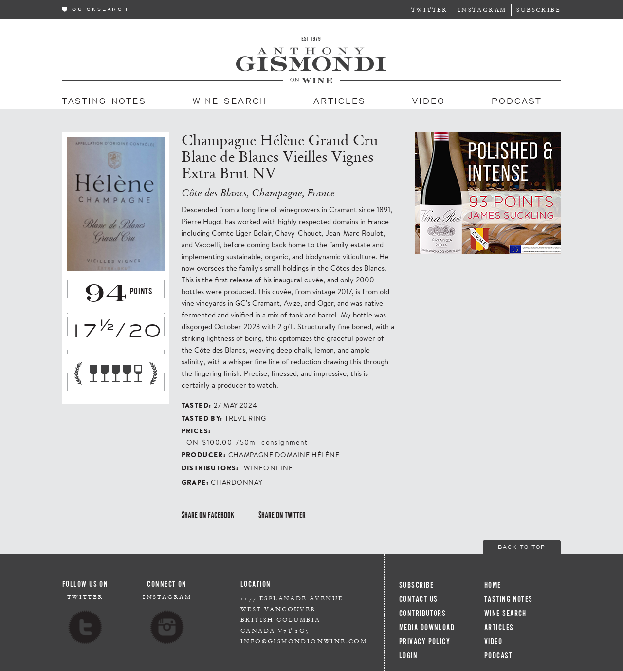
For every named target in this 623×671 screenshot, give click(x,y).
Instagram (482, 9)
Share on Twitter (282, 515)
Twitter (429, 9)
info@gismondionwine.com (303, 641)
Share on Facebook (208, 515)
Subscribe (538, 9)
